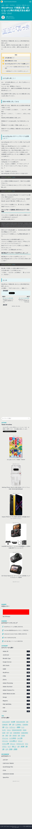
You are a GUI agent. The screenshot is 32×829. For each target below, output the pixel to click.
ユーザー (4, 729)
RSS (10, 735)
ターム (27, 743)
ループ (9, 746)
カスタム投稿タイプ (13, 740)
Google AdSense (17, 732)
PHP (16, 708)
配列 (27, 746)
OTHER (16, 711)
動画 (3, 727)
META (7, 735)
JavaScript (16, 655)
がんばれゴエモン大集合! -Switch (16, 459)
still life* (5, 760)
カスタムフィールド (20, 743)
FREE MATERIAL (16, 704)
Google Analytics (25, 732)
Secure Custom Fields (21, 721)
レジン (23, 727)
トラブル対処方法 (13, 738)
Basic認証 (13, 721)
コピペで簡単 (20, 738)
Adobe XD (16, 651)
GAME (16, 669)
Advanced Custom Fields (17, 729)
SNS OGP (15, 735)
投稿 (3, 749)
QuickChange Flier (8, 767)
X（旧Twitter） (18, 724)
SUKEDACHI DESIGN (8, 774)
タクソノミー (13, 743)
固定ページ (14, 746)
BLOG (7, 5)
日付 (19, 746)
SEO (19, 735)
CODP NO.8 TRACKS (8, 763)
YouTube (23, 735)
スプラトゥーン (12, 727)
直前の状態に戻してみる (11, 60)
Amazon (24, 729)
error (11, 732)
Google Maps (25, 724)
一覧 (7, 749)
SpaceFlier (6, 777)
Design (16, 697)
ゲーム (7, 727)
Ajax (27, 721)
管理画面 (15, 749)
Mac (3, 735)
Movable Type (16, 658)
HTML (16, 676)
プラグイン (5, 746)
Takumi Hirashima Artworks (10, 1)
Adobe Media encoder (16, 694)
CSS (8, 732)
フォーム (9, 729)
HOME (2, 5)
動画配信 (18, 727)
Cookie (4, 732)
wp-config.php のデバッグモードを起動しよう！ (17, 63)
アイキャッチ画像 (6, 743)
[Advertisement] (15, 361)
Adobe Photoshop (16, 683)
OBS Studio (16, 665)
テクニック (20, 740)
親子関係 (22, 746)
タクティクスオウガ (6, 721)
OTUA (4, 770)
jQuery (16, 679)
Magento (16, 701)
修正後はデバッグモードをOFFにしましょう (17, 71)
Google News (5, 724)
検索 (10, 724)
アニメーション (5, 738)
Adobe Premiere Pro (16, 690)
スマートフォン (5, 740)
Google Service (16, 662)
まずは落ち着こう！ (10, 57)
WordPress (12, 5)
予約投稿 (10, 749)
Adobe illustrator (16, 686)
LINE (13, 724)
